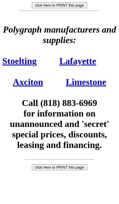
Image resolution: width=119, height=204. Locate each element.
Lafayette (77, 61)
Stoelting (19, 61)
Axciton (28, 82)
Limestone (86, 82)
